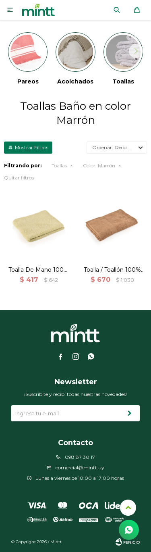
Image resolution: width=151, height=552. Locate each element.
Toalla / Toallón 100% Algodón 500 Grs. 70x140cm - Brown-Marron (112, 270)
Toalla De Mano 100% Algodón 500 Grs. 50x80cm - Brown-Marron (38, 270)
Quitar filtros (19, 178)
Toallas (59, 165)
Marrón (99, 165)
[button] (136, 51)
